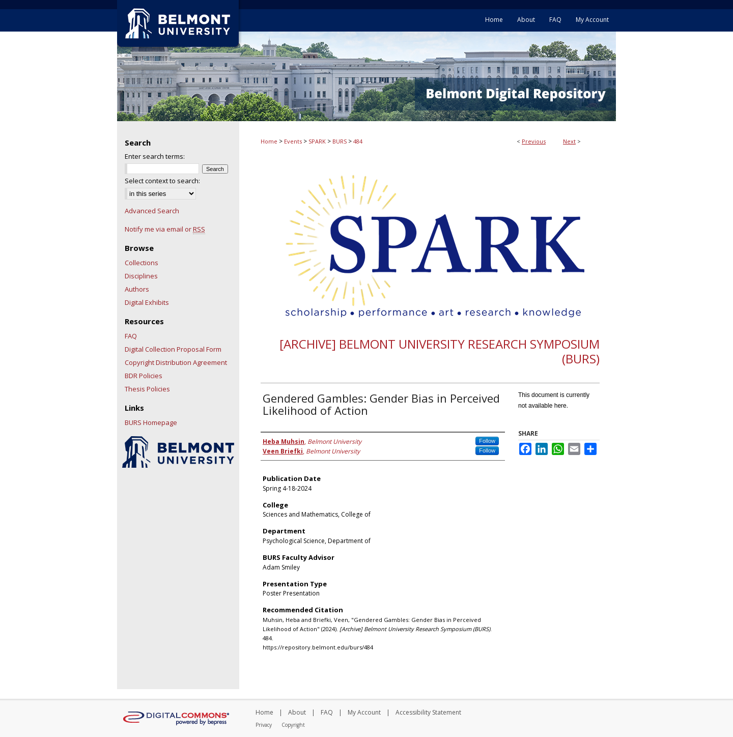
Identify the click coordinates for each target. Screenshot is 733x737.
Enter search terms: (155, 156)
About (297, 712)
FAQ (131, 336)
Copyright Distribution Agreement (176, 362)
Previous (534, 141)
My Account (364, 712)
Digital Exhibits (147, 302)
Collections (141, 262)
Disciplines (141, 275)
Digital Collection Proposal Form (173, 349)
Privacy (264, 724)
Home (269, 141)
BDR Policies (143, 375)
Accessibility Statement (428, 712)
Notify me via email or (165, 229)
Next (569, 141)
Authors (137, 289)
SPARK (317, 141)
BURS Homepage (151, 422)
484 (357, 141)
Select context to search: (162, 180)
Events (293, 141)
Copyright (293, 724)
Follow (487, 441)
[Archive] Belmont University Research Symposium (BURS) (439, 351)
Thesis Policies (147, 388)
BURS (339, 141)
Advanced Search (152, 210)
